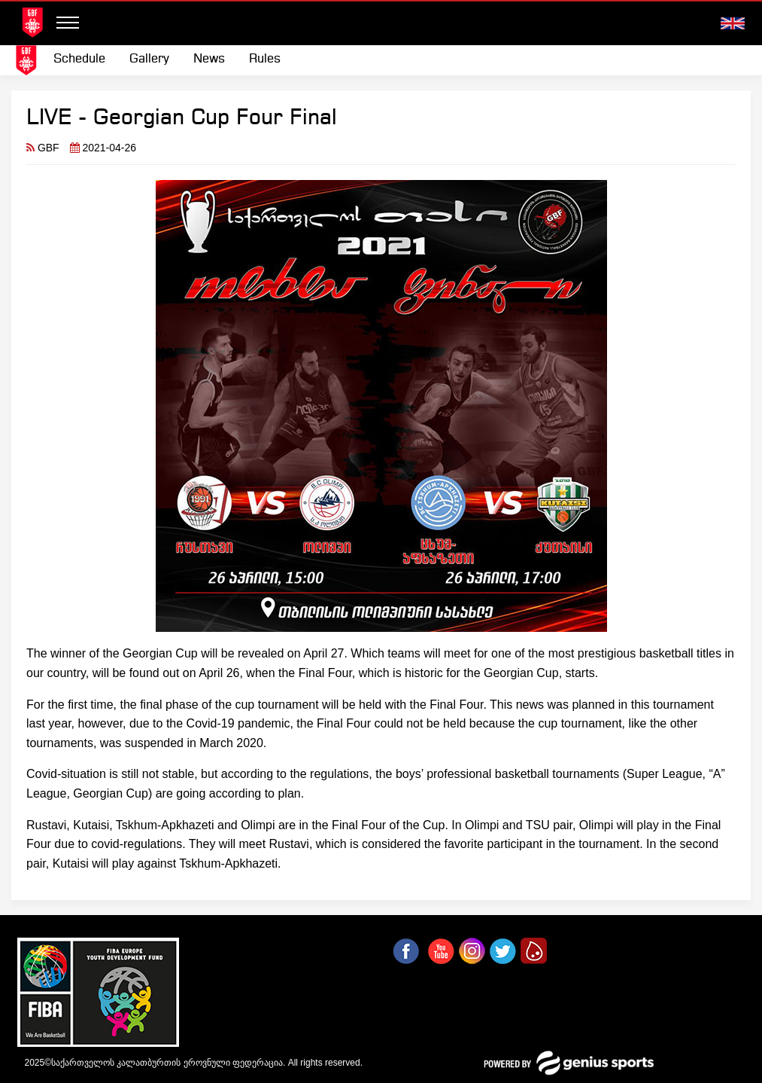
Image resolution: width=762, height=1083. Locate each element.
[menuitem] (79, 59)
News (209, 59)
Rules (265, 59)
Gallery (149, 59)
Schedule (79, 59)
